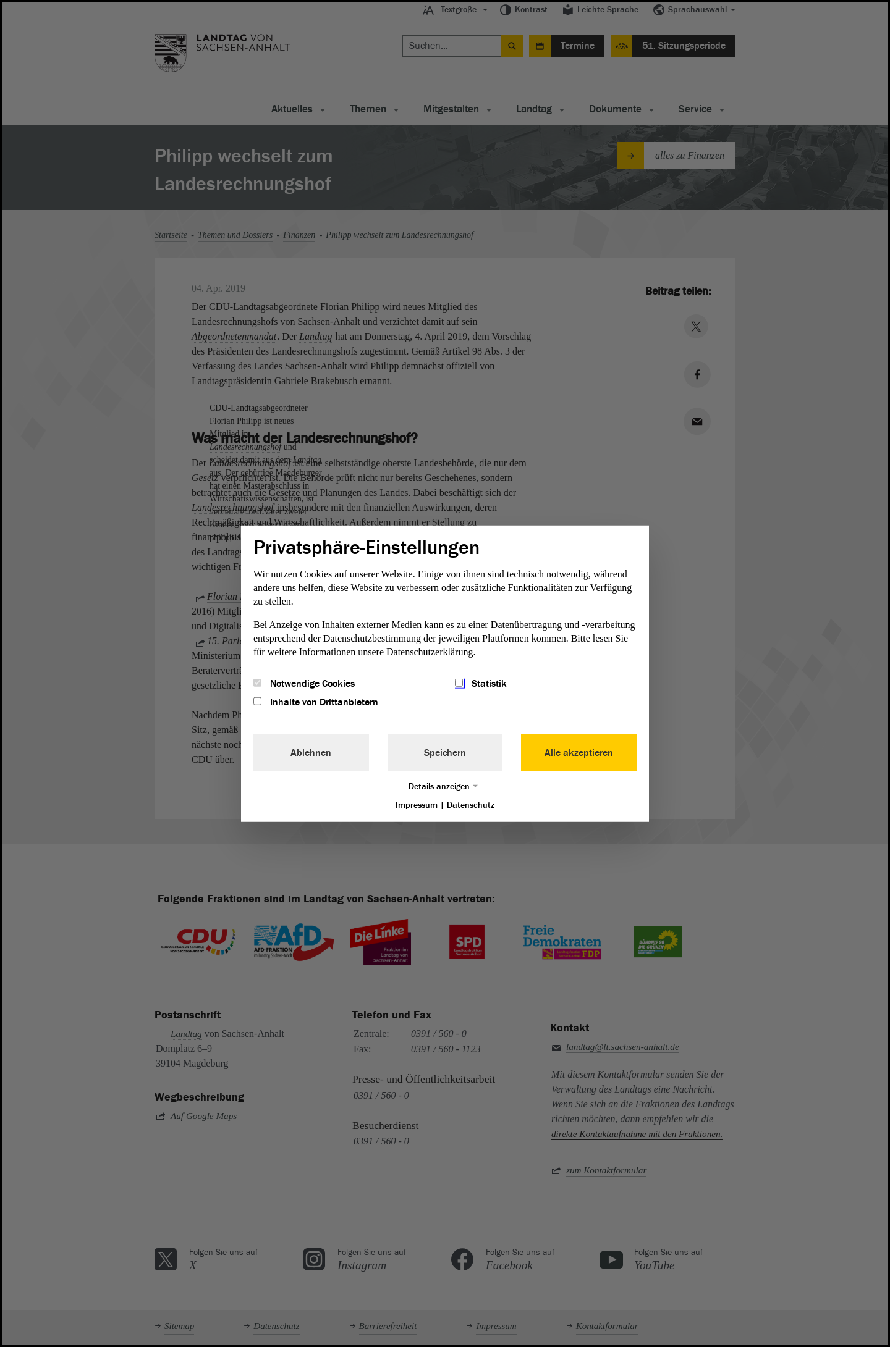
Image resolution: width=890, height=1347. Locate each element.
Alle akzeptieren (579, 753)
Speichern (445, 753)
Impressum (417, 805)
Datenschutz (470, 805)
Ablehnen (310, 753)
